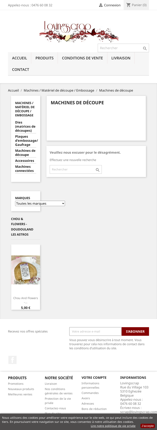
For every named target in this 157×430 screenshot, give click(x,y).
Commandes (90, 393)
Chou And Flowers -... (25, 300)
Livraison (121, 58)
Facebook (12, 360)
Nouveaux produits (21, 389)
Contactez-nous (55, 408)
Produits (44, 58)
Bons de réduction (94, 409)
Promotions (16, 384)
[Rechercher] (123, 48)
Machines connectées (24, 169)
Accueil (19, 58)
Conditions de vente (82, 58)
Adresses (88, 403)
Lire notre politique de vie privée (113, 426)
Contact (20, 69)
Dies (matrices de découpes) (25, 126)
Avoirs (86, 398)
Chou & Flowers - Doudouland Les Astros (22, 227)
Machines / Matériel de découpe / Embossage (25, 109)
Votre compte (94, 377)
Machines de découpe (25, 153)
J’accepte (148, 426)
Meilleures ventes (20, 394)
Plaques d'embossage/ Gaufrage (25, 140)
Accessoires (24, 161)
